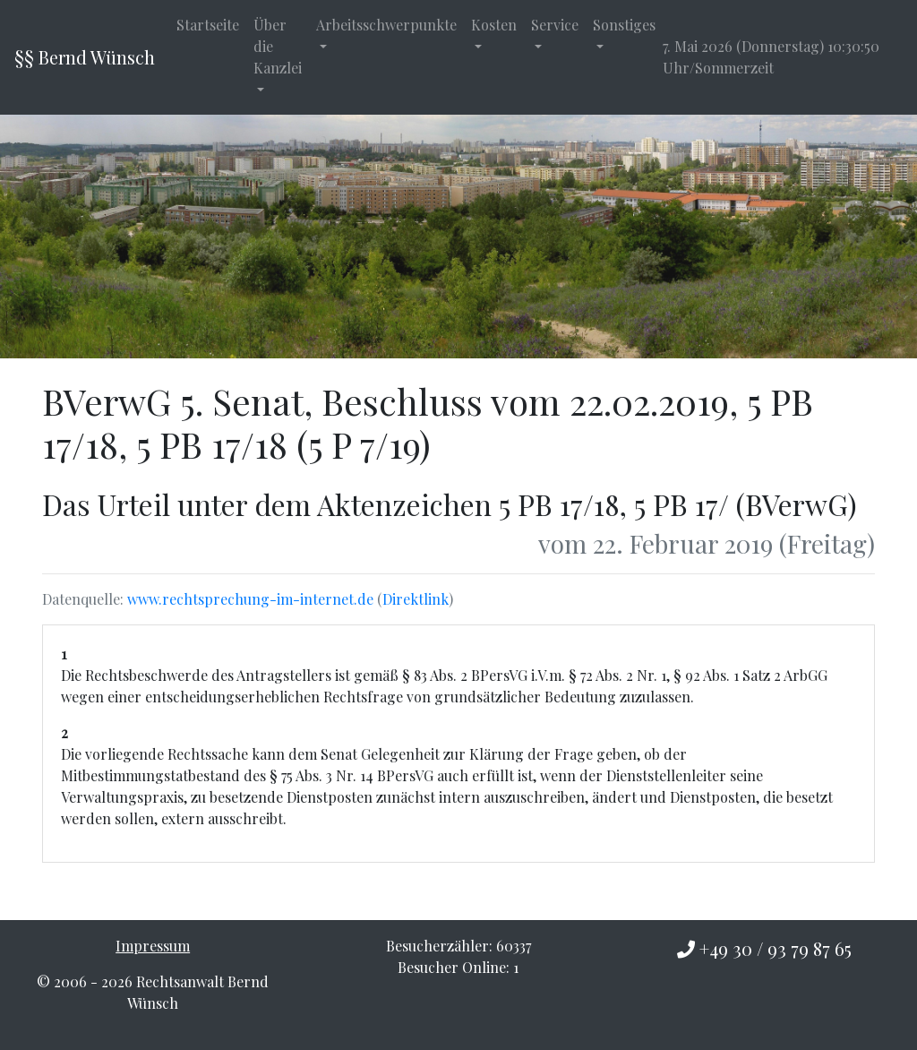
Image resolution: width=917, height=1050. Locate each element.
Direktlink (415, 599)
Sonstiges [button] (624, 24)
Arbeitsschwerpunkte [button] (386, 24)
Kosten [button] (494, 24)
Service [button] (554, 24)
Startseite (207, 24)
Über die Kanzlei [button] (277, 46)
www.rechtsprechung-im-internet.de (250, 599)
